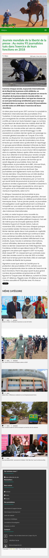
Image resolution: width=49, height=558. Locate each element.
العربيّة (46, 26)
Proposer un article (9, 526)
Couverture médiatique (10, 519)
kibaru (6, 56)
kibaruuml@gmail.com (15, 545)
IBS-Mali (12, 549)
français (41, 26)
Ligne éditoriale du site (11, 477)
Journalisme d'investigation (11, 522)
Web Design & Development (12, 512)
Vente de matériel (9, 515)
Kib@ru (4, 30)
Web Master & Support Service (12, 508)
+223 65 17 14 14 (14, 540)
